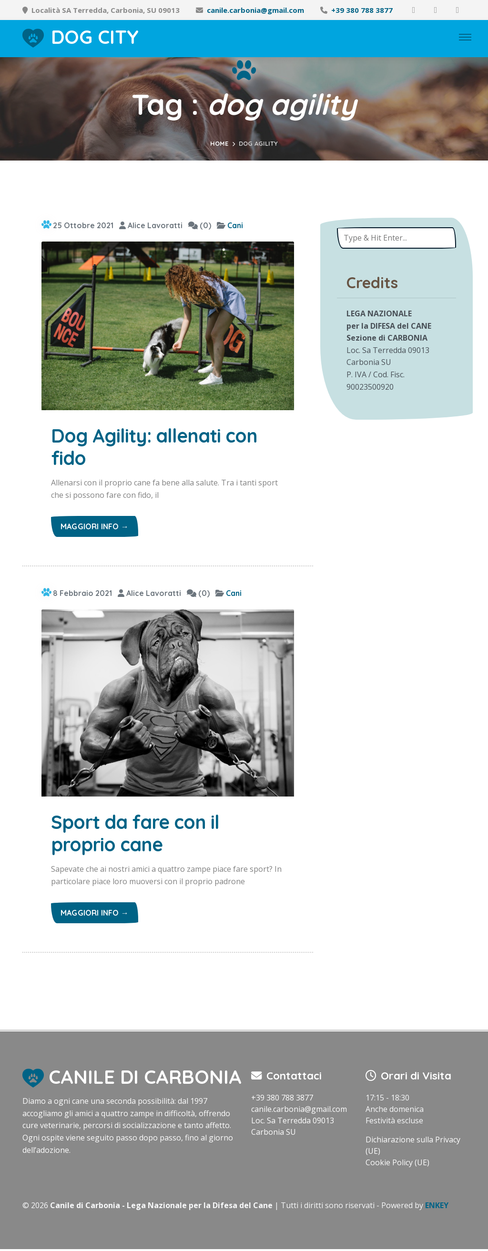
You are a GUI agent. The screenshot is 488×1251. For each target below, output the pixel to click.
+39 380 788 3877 (362, 10)
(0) (199, 225)
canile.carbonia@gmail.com (255, 10)
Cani (235, 225)
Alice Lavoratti (151, 225)
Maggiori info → (95, 527)
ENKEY (436, 1207)
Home (219, 143)
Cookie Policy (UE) (397, 1164)
